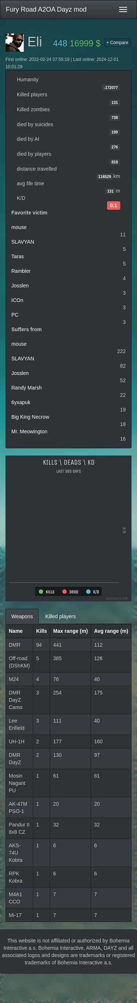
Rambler (21, 271)
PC (14, 315)
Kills (41, 631)
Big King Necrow (30, 417)
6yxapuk (20, 402)
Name (16, 631)
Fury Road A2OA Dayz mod (46, 9)
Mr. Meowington (29, 431)
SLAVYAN (22, 242)
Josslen (19, 285)
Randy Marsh (26, 388)
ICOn (17, 300)
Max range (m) (70, 631)
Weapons (22, 616)
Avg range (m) (111, 631)
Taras (17, 256)
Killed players (60, 616)
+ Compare (117, 42)
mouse (19, 227)
